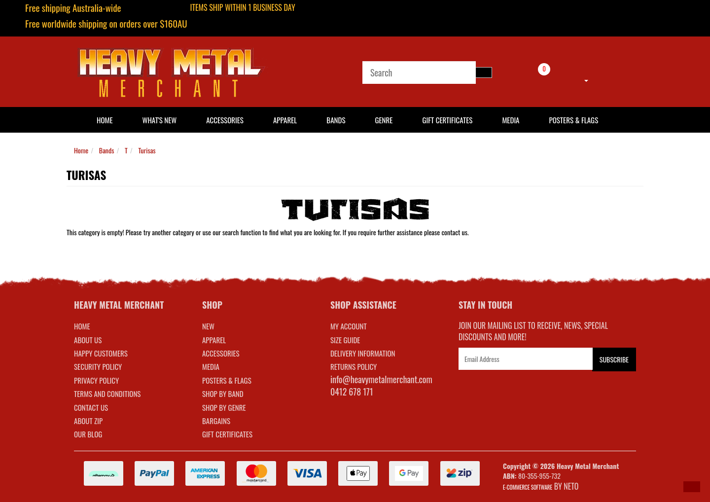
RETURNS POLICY (353, 366)
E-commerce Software (527, 487)
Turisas (146, 150)
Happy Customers (101, 353)
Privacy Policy (96, 380)
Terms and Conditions (107, 393)
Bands (335, 119)
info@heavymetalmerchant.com (381, 379)
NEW (208, 326)
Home (81, 150)
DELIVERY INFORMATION (362, 353)
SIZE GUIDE (345, 339)
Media (510, 119)
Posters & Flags (573, 119)
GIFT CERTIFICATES (227, 434)
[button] (691, 486)
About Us (88, 339)
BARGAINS (216, 420)
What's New (159, 119)
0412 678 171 (351, 391)
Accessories (225, 119)
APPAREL (214, 339)
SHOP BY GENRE (224, 407)
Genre (383, 119)
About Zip (88, 420)
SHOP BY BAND (223, 393)
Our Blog (88, 434)
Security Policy (98, 366)
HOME (105, 119)
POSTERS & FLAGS (226, 380)
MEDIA (210, 366)
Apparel (285, 119)
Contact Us (91, 407)
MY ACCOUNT (348, 326)
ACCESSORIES (221, 353)
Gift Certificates (447, 119)
